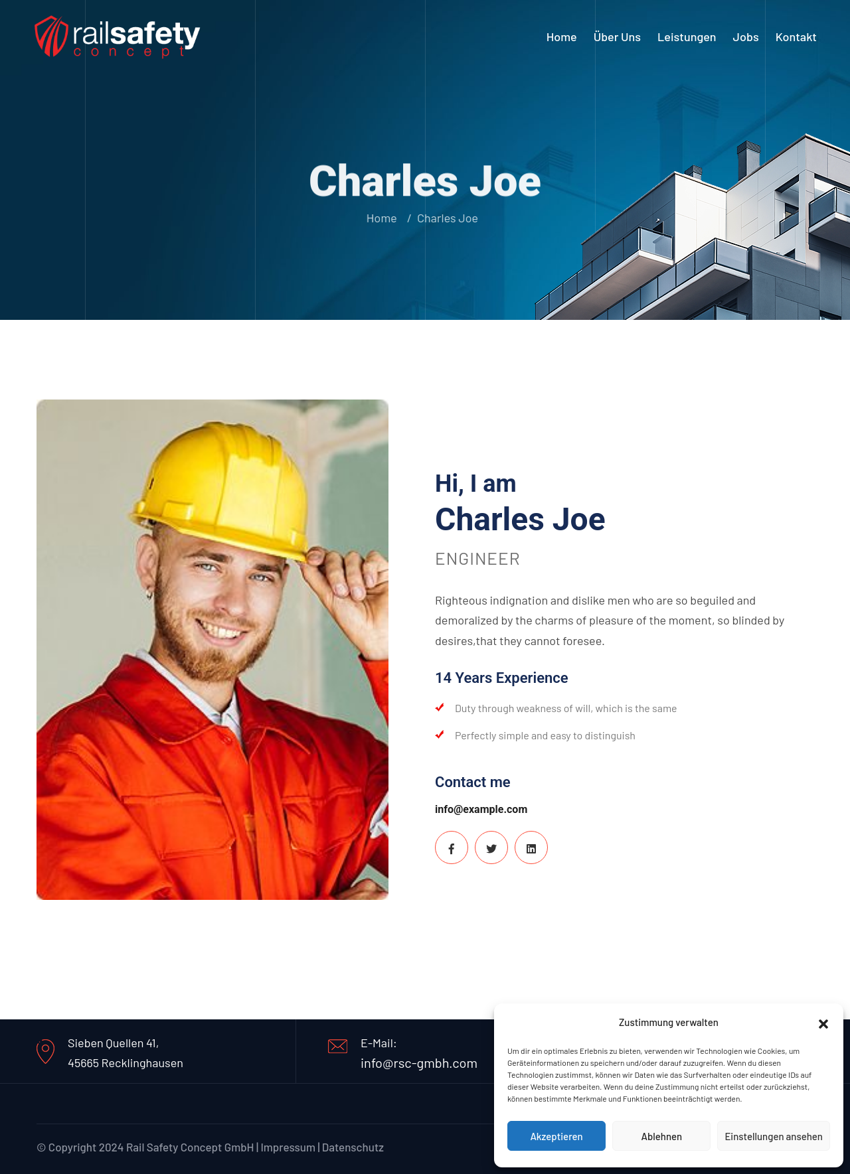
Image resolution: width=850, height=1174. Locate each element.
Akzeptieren (556, 1136)
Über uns (617, 36)
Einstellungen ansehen (773, 1136)
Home (562, 36)
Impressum (287, 1146)
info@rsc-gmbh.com (419, 1062)
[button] (823, 1022)
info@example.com (481, 809)
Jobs (746, 36)
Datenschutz (353, 1146)
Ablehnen (661, 1136)
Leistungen (687, 36)
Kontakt (796, 36)
